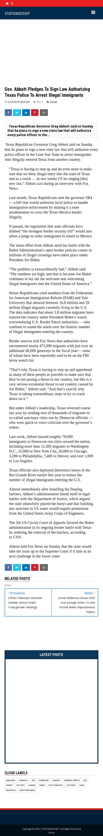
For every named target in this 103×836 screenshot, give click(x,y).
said (40, 183)
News (53, 102)
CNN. (17, 537)
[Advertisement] (51, 53)
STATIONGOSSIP (17, 13)
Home (51, 833)
